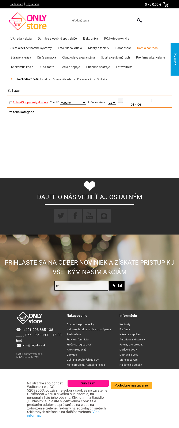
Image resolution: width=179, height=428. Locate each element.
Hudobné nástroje (98, 67)
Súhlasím (88, 383)
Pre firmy (124, 329)
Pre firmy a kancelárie (150, 57)
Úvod (43, 79)
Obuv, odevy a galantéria (78, 57)
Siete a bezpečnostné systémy (31, 48)
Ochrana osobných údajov (83, 359)
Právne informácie (77, 339)
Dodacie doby (128, 349)
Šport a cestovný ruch (115, 57)
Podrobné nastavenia (131, 385)
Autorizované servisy (132, 339)
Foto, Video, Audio (70, 48)
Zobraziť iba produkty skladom (28, 102)
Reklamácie (74, 334)
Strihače (102, 79)
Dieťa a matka (46, 57)
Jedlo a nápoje (70, 67)
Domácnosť (123, 48)
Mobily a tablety (98, 48)
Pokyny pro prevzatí (131, 344)
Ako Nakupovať (76, 349)
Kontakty (124, 324)
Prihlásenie (16, 4)
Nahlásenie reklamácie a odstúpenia (89, 329)
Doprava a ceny (128, 354)
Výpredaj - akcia (21, 38)
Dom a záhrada (147, 48)
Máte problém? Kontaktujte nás (86, 364)
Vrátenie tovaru (128, 359)
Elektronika (90, 38)
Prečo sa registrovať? (80, 344)
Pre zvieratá (84, 79)
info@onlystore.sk (34, 345)
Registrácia (32, 4)
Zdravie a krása (21, 57)
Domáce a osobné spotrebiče (57, 38)
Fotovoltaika (124, 67)
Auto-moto (46, 67)
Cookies (72, 354)
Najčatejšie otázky (130, 364)
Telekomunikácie (22, 67)
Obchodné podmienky (80, 324)
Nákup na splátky (130, 334)
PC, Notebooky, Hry (116, 38)
